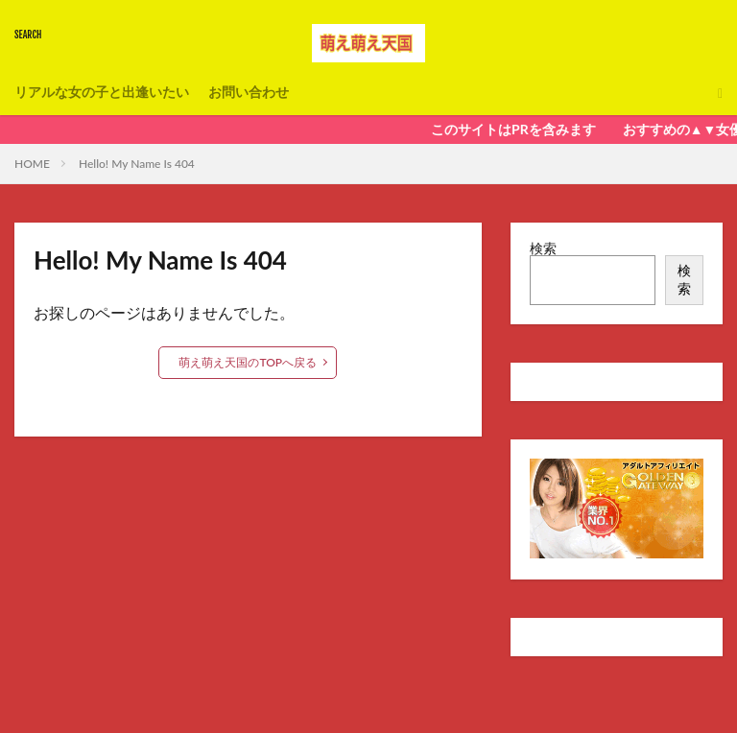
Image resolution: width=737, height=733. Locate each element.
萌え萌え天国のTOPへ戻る (247, 362)
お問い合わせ (248, 92)
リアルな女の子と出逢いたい (101, 92)
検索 (543, 248)
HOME (32, 163)
